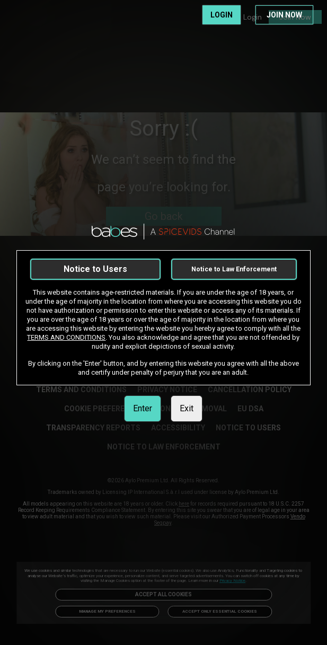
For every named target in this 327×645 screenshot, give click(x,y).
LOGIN (221, 15)
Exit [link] (186, 408)
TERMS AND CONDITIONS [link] (66, 337)
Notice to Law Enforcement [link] (234, 269)
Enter (142, 408)
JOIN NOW (284, 15)
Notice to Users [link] (95, 269)
